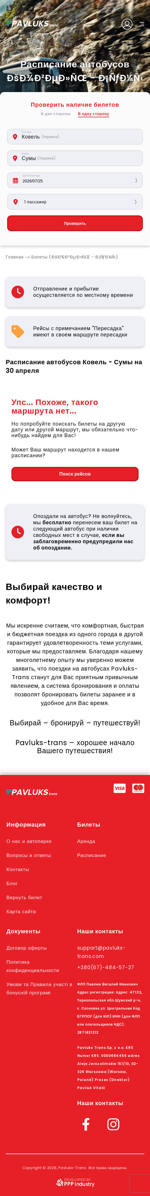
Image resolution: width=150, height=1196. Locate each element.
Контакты (18, 868)
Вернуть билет (24, 896)
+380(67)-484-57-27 (106, 965)
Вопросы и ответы (29, 855)
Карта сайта (21, 910)
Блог (12, 882)
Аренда (86, 841)
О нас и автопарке (29, 841)
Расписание (91, 855)
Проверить (75, 223)
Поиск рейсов (74, 474)
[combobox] (67, 136)
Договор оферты (27, 946)
